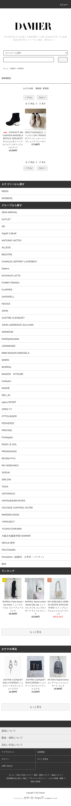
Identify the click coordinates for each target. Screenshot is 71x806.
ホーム (5, 68)
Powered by (35, 798)
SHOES (21, 68)
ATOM (38, 782)
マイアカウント (8, 752)
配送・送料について (41, 775)
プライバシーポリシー (37, 778)
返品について (57, 775)
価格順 (38, 88)
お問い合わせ (7, 766)
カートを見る (42, 759)
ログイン (5, 759)
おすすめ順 (28, 88)
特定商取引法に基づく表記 (16, 778)
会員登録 (41, 752)
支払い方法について (23, 775)
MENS (13, 68)
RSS (32, 782)
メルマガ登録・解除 (55, 778)
